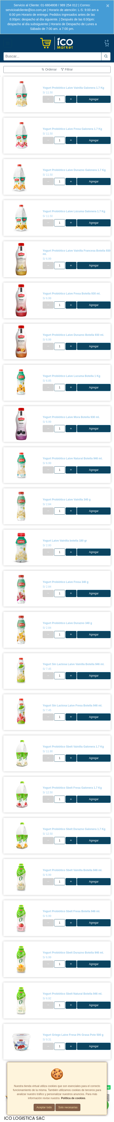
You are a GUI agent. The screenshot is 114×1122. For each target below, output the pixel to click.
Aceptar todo (44, 1107)
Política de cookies (73, 1098)
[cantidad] (59, 99)
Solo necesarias (67, 1107)
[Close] (108, 5)
